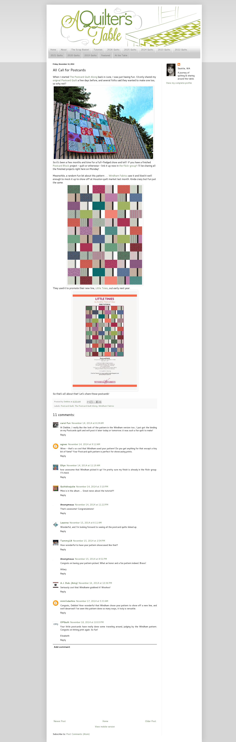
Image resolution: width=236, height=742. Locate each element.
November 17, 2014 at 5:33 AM (92, 601)
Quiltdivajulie (67, 486)
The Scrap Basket (80, 49)
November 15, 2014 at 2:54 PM (89, 540)
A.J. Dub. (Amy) (69, 583)
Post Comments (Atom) (78, 734)
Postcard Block (61, 165)
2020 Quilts (73, 55)
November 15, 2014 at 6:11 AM (86, 522)
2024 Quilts (147, 49)
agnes (63, 444)
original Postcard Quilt (65, 80)
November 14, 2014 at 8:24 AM (88, 423)
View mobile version (105, 726)
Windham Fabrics (118, 175)
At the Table (121, 55)
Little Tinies (101, 288)
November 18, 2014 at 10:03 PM (87, 622)
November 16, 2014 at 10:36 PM (95, 583)
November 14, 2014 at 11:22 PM (91, 504)
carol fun (65, 423)
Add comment (62, 647)
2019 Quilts (90, 55)
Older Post (150, 721)
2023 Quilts (164, 49)
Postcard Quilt (67, 405)
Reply (63, 434)
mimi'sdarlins (67, 601)
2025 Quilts (130, 49)
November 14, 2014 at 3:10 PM (92, 486)
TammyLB (66, 540)
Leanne (64, 522)
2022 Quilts (181, 49)
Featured (105, 55)
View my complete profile (179, 82)
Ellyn (63, 465)
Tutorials (98, 49)
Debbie (67, 401)
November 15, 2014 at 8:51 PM (91, 558)
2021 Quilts (56, 55)
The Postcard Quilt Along (83, 77)
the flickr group (127, 165)
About (64, 49)
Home (53, 49)
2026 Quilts (113, 49)
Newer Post (60, 721)
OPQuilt (64, 622)
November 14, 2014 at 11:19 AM (83, 465)
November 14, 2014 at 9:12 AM (84, 444)
